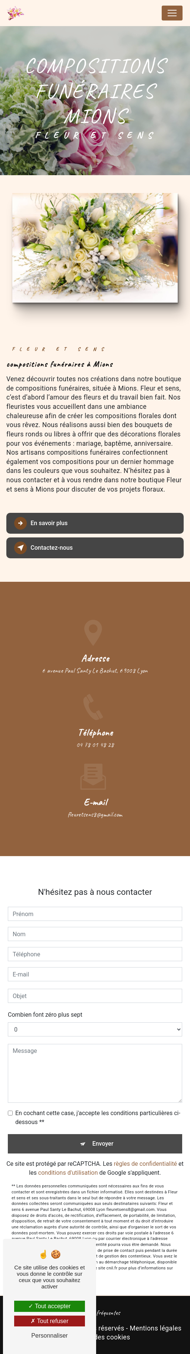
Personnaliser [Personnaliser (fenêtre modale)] (49, 1335)
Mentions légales (155, 1328)
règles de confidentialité (145, 1156)
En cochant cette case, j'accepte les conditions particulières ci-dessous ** (97, 1110)
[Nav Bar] (172, 13)
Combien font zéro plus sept (45, 1007)
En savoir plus (40, 523)
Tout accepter (49, 1306)
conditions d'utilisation (68, 1165)
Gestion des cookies (99, 1337)
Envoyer (103, 1136)
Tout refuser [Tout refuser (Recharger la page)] (50, 1321)
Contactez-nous (43, 548)
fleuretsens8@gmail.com (95, 807)
